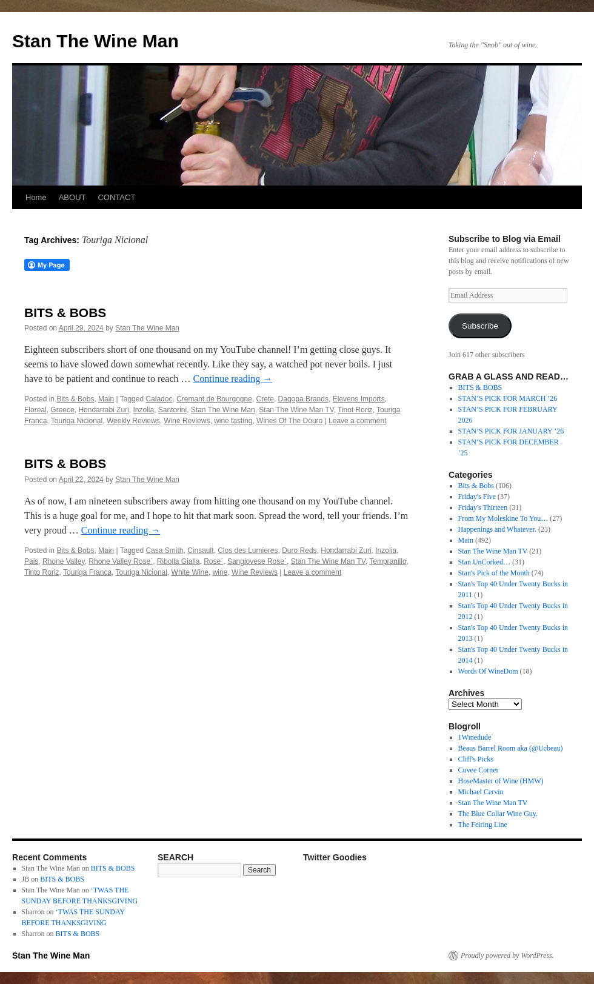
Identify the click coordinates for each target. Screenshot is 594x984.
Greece (62, 410)
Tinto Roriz (41, 572)
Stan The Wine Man (95, 41)
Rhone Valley (63, 561)
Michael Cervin (481, 792)
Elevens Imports (359, 399)
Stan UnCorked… (484, 562)
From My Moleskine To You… (503, 518)
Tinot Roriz (355, 410)
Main (106, 399)
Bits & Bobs (75, 399)
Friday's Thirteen (483, 507)
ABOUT (72, 197)
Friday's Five (477, 496)
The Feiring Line (482, 824)
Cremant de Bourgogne (214, 399)
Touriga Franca (87, 572)
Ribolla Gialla (178, 561)
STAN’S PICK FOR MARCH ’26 (508, 398)
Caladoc (158, 399)
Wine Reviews (187, 421)
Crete (265, 399)
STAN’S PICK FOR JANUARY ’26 (511, 431)
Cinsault (200, 550)
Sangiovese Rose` (257, 561)
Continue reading (233, 378)
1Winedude (475, 737)
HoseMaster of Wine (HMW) (501, 781)
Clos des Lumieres (248, 550)
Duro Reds (299, 550)
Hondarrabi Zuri (103, 410)
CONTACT (116, 197)
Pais (31, 561)
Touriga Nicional (76, 421)
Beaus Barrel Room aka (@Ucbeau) (510, 748)
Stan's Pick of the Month (494, 573)
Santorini (172, 410)
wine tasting (233, 421)
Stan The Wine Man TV (296, 410)
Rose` (213, 561)
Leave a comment (357, 421)
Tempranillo (387, 561)
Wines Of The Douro (289, 421)
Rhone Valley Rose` (120, 561)
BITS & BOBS (65, 313)
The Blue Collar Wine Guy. (498, 813)
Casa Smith (164, 550)
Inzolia (143, 410)
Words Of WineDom (488, 671)
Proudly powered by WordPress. (507, 955)
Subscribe (480, 325)
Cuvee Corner (478, 770)
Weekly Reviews (133, 421)
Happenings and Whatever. (497, 529)
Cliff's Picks (475, 759)
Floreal (35, 410)
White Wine (190, 572)
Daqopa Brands (303, 399)
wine (220, 572)
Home (36, 197)
